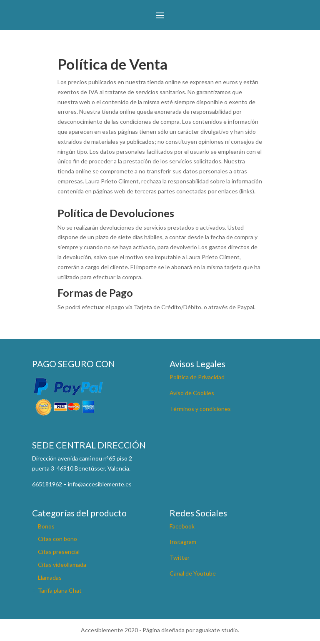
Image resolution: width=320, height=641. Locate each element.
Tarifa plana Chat (60, 590)
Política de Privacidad (197, 377)
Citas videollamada (62, 564)
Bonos (46, 526)
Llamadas (50, 577)
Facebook (182, 526)
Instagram (183, 541)
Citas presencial (59, 551)
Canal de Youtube (193, 573)
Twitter (180, 557)
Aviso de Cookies (192, 392)
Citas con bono (57, 538)
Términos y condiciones (200, 408)
